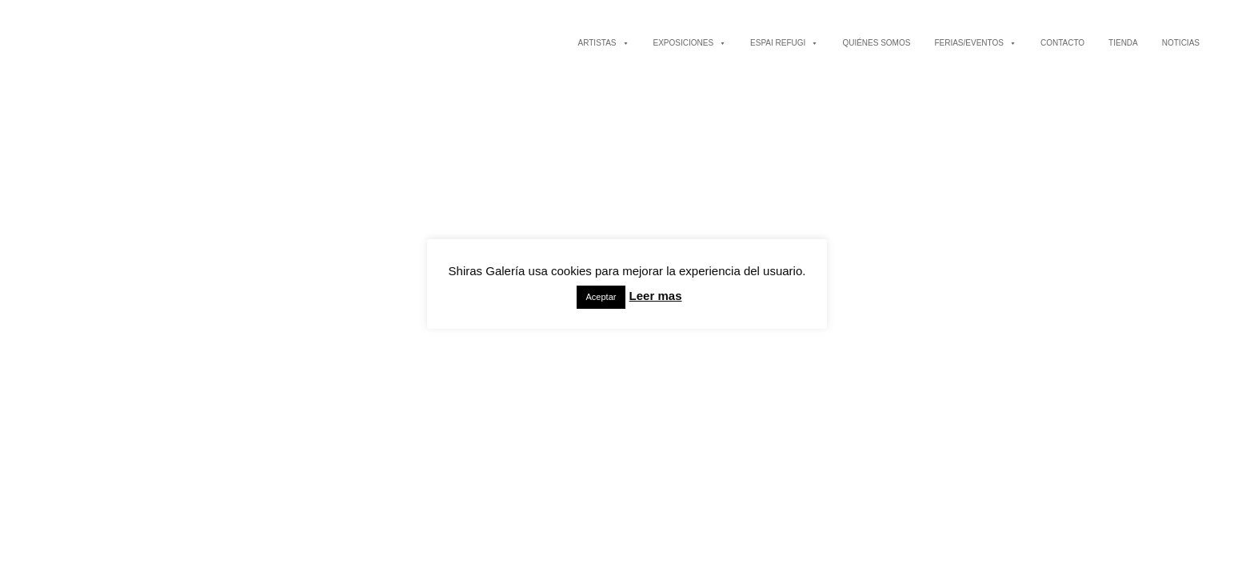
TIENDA (1123, 42)
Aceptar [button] (601, 297)
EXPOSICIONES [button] (690, 42)
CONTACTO (1062, 42)
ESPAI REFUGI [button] (784, 42)
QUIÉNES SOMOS (876, 42)
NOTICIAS (1181, 42)
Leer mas (655, 295)
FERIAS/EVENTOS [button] (975, 42)
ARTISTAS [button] (603, 42)
